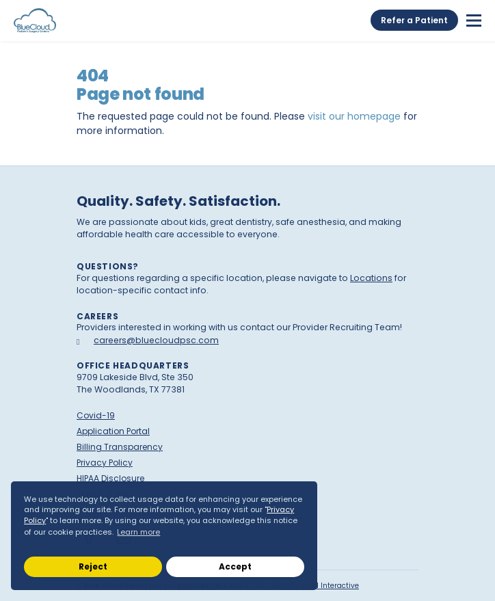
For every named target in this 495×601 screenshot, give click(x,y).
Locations (371, 278)
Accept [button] (235, 566)
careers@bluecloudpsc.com (156, 340)
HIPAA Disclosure (110, 478)
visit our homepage (354, 116)
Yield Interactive (330, 585)
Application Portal (113, 431)
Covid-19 (96, 415)
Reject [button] (93, 566)
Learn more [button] (138, 531)
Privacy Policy (105, 462)
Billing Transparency (120, 447)
